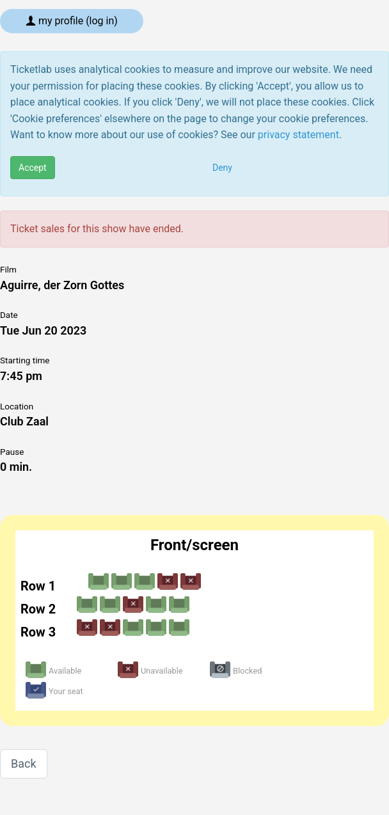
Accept (33, 167)
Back (23, 763)
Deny (222, 167)
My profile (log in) (72, 21)
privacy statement (298, 135)
